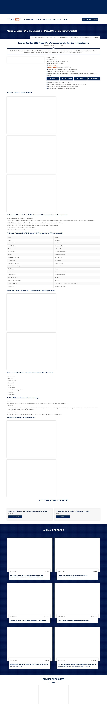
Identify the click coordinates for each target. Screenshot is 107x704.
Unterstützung (46, 19)
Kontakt (65, 19)
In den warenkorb (93, 78)
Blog (54, 19)
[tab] (10, 92)
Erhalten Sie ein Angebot (53, 79)
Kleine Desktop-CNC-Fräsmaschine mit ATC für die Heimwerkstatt (42, 30)
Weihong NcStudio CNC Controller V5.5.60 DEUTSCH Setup (28, 620)
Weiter (62, 516)
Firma (59, 19)
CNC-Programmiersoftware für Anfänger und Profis (73, 620)
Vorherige (16, 516)
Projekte (38, 19)
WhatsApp (80, 78)
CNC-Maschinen (29, 19)
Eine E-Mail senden (66, 78)
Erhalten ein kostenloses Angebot (90, 20)
